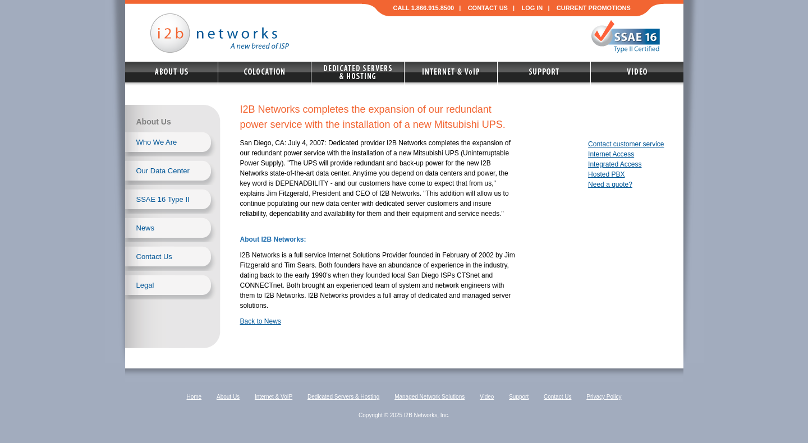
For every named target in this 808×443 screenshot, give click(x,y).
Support (519, 397)
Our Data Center (163, 171)
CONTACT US (488, 7)
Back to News (260, 321)
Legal (145, 285)
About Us (228, 397)
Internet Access (611, 154)
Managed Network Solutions (429, 397)
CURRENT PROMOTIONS (594, 7)
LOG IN (532, 7)
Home (194, 397)
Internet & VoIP (273, 397)
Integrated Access (614, 164)
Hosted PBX (606, 174)
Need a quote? (610, 184)
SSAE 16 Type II (163, 199)
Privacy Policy (603, 397)
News (145, 228)
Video (487, 397)
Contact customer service (626, 144)
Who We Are (156, 142)
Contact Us (154, 256)
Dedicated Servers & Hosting (343, 397)
